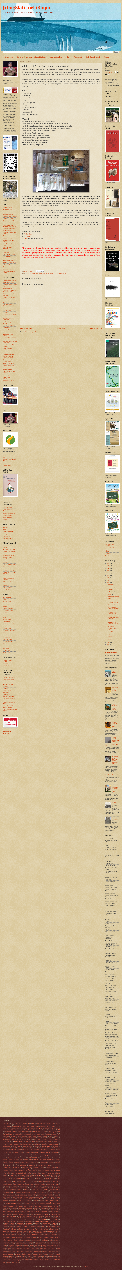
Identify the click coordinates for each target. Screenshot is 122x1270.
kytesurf (58, 1186)
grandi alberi (20, 1179)
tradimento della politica (8, 1254)
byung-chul (51, 1139)
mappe (29, 1195)
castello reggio (16, 1146)
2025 (108, 565)
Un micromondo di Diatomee (109, 545)
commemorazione (7, 1152)
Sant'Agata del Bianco (8, 534)
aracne (57, 1128)
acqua (53, 1123)
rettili (23, 1234)
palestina (4, 1212)
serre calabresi (47, 1243)
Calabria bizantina (18, 1141)
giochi (10, 1179)
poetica (17, 1226)
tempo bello (29, 1251)
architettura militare (20, 1129)
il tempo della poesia (8, 608)
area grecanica (38, 1129)
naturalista (46, 1206)
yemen (4, 1262)
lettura (40, 1191)
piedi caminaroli (49, 1217)
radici (57, 1231)
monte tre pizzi (33, 1203)
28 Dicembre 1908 (7, 209)
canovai (52, 1143)
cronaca (37, 1156)
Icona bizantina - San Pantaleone (8, 319)
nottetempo (20, 1208)
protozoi (52, 1229)
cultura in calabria (21, 1157)
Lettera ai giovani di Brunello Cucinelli (8, 706)
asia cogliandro (25, 1131)
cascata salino (45, 1144)
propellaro (46, 1229)
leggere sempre (44, 1189)
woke (53, 1260)
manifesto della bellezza (20, 1195)
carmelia (25, 1144)
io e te (52, 1184)
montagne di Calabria (10, 1203)
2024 (108, 568)
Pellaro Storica (6, 264)
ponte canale (15, 1228)
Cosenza (42, 1154)
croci (34, 1156)
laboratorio (31, 1187)
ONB (5, 1209)
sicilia (17, 1245)
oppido (13, 1209)
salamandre (56, 1235)
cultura (47, 1156)
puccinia (56, 1229)
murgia (36, 1205)
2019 (108, 580)
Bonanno (14, 1137)
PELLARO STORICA (114, 803)
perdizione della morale (14, 1217)
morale (53, 1203)
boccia (56, 1136)
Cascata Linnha (7, 576)
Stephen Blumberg (7, 515)
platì (24, 1219)
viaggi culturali (33, 1259)
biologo (29, 1136)
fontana (29, 1173)
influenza (20, 1184)
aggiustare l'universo (46, 1124)
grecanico (32, 1179)
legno (4, 1190)
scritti (21, 1242)
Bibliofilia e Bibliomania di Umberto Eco (111, 775)
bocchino (51, 1136)
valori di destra (23, 1257)
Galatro (5, 1178)
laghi (36, 1187)
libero (4, 1192)
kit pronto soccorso (57, 273)
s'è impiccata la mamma (9, 630)
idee (57, 1181)
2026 (108, 563)
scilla (18, 1242)
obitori (47, 1208)
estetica (42, 1167)
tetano (12, 1253)
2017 (108, 642)
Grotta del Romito (7, 310)
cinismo (24, 1149)
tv (27, 1256)
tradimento (56, 1253)
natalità (31, 1206)
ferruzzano (35, 1170)
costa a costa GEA (49, 1154)
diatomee (36, 1159)
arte (58, 1129)
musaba (41, 1205)
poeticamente (24, 1226)
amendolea (5, 1128)
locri (55, 1192)
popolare (38, 1228)
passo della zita (22, 1214)
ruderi (21, 1235)
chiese (44, 1147)
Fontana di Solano (7, 308)
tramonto (35, 1254)
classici (58, 1149)
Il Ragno (5, 606)
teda (18, 1251)
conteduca (24, 1154)
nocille (4, 1208)
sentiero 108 (11, 1243)
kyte (54, 1186)
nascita (16, 1206)
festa (40, 1170)
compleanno (15, 1152)
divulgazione (10, 1160)
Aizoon (4, 1126)
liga (47, 1192)
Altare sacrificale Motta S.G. (10, 280)
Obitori (4, 617)
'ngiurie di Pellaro (56, 57)
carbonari (16, 1144)
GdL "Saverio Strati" (93, 57)
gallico (10, 1178)
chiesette (7, 1149)
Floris (5, 1173)
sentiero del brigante (20, 1243)
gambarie (19, 1178)
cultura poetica (33, 1157)
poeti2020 (5, 1226)
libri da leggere (35, 1192)
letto (36, 1190)
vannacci (30, 1257)
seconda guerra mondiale (40, 1242)
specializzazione (51, 1246)
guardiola (9, 1181)
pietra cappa (6, 1219)
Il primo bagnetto (7, 604)
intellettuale (37, 1184)
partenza (56, 1212)
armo (55, 1129)
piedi (43, 1217)
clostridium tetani (7, 1150)
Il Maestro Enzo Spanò (8, 463)
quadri (25, 1231)
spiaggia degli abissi (16, 1248)
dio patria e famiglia (48, 1159)
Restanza (5, 686)
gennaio (110, 639)
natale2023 (26, 1206)
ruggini (34, 1235)
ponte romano (31, 1228)
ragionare (4, 1232)
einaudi (27, 1162)
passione (15, 1214)
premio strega (6, 1229)
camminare (5, 1143)
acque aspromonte (7, 1125)
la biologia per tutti (13, 1187)
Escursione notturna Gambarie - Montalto (113, 630)
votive (49, 1260)
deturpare (26, 1159)
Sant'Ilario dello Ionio (8, 538)
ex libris (4, 1168)
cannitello (43, 1143)
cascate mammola (6, 1146)
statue (41, 1248)
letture (46, 1191)
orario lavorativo (32, 1209)
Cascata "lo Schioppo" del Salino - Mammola (113, 619)
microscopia (21, 1200)
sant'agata (37, 1239)
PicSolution (28, 234)
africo (38, 1124)
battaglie (43, 1133)
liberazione (52, 1190)
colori (52, 1150)
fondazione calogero (22, 1173)
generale (42, 1178)
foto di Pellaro (37, 1175)
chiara (29, 1147)
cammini (13, 1143)
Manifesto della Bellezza (9, 677)
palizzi (9, 1212)
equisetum (24, 1164)
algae (28, 1126)
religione (8, 1234)
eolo (11, 1164)
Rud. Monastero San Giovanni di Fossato (8, 357)
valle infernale (11, 1257)
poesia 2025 (13, 1221)
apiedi (40, 1128)
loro (14, 1194)
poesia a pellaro (28, 1221)
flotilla (9, 1173)
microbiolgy (20, 1198)
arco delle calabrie (29, 1129)
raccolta (44, 1231)
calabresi (56, 1139)
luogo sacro (30, 1194)
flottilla (13, 1173)
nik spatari (56, 1206)
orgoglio (43, 1209)
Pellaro (67, 57)
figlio (27, 1172)
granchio (14, 1179)
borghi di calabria (31, 1137)
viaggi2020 (41, 1259)
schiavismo (56, 1240)
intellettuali (43, 1184)
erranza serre (57, 1164)
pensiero (41, 1216)
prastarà (47, 1228)
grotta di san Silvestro (51, 1179)
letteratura (17, 1190)
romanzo (54, 1234)
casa (38, 1144)
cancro (38, 1143)
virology (14, 1260)
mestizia (5, 613)
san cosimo (40, 1237)
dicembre (110, 584)
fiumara (48, 1172)
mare (34, 1195)
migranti (36, 1200)
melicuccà (26, 1197)
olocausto (52, 1208)
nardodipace (5, 1206)
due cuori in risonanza (113, 604)
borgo (40, 1137)
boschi (44, 1137)
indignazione (55, 1183)
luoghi (25, 1194)
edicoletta (5, 1162)
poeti (13, 1224)
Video (26, 239)
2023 (108, 570)
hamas (19, 1181)
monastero (5, 1201)
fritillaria (26, 1176)
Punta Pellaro (6, 1231)
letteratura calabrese (26, 1190)
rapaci (13, 1232)
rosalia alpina (6, 1235)
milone (41, 1200)
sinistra (31, 1245)
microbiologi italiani (28, 1198)
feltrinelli (15, 1170)
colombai (44, 1150)
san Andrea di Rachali (31, 1237)
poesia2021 (20, 1223)
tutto (24, 1256)
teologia (51, 1251)
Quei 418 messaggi (8, 684)
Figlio (4, 599)
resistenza (19, 1234)
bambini (18, 1133)
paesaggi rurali (10, 1211)
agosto (110, 594)
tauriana (13, 1251)
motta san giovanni (12, 1205)
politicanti (49, 1226)
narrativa (11, 1206)
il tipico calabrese (39, 1183)
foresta (43, 1173)
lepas (8, 1190)
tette (16, 1253)
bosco (50, 1137)
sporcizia (23, 1248)
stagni (33, 1248)
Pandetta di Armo (7, 352)
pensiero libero (47, 1216)
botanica (56, 1137)
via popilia (27, 1259)
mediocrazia (19, 1197)
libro (43, 1192)
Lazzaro (6, 1189)
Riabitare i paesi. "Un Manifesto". (8, 691)
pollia (54, 1226)
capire (57, 1143)
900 (28, 1123)
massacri (56, 1195)
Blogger (86, 1266)
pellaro (46, 1214)
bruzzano (40, 1139)
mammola (10, 1195)
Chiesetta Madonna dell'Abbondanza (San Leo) (9, 226)
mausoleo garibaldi (6, 1197)
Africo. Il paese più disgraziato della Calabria (115, 707)
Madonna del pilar (7, 332)
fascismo (58, 1168)
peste (22, 1217)
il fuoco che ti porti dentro (19, 1183)
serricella (53, 1243)
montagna (49, 1202)
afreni (34, 1124)
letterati (12, 1190)
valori (17, 1257)
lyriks (35, 1194)
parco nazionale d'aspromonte (43, 1212)
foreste (5, 1175)
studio (36, 1249)
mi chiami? (5, 615)
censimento (19, 1147)
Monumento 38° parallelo (9, 254)
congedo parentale (45, 1152)
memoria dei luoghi (39, 1197)
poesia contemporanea (41, 1221)
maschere (39, 1195)
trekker (45, 1254)
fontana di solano (36, 1173)
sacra (47, 1235)
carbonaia (10, 1144)
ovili (47, 1209)
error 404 (16, 1165)
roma (49, 1234)
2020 (108, 577)
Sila (21, 1245)
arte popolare (8, 1131)
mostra (5, 1205)
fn (16, 1173)
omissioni (58, 1208)
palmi (14, 1212)
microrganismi (13, 1200)
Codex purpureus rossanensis (29, 1150)
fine (37, 1172)
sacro (50, 1235)
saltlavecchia (14, 1237)
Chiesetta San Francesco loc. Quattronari (9, 229)
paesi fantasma (54, 1211)
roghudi (45, 1234)
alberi (8, 1126)
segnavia (48, 1242)
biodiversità (6, 1136)
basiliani (38, 1133)
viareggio (47, 1259)
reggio (30, 1232)
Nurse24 (27, 236)
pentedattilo (55, 1216)
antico (24, 1128)
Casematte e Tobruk (8, 218)
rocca (41, 1234)
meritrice (47, 1197)
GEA (32, 1178)
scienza (13, 1242)
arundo (19, 1131)
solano (4, 1246)
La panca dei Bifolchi (8, 610)
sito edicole (50, 1245)
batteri (48, 1133)
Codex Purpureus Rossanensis (7, 510)
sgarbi (5, 1245)
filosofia (32, 1172)
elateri (32, 1162)
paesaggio (17, 1211)
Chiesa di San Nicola (8, 288)
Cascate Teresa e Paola (9, 570)
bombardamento (6, 1137)
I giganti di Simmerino (8, 589)
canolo (48, 1143)
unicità (39, 1256)
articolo (14, 1131)
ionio (57, 1184)
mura (28, 1205)
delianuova (5, 1159)
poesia (43, 1220)
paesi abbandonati (35, 1211)
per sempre (5, 1217)
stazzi (45, 1248)
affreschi (29, 1124)
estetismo (48, 1167)
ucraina (30, 1256)
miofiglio (46, 1200)
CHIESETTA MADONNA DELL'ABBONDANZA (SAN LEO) (115, 788)
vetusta (9, 1259)
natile (36, 1206)
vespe (5, 1259)
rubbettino (16, 1235)
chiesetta (50, 1147)
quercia (39, 1231)
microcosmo (55, 1198)
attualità (49, 1131)
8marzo (24, 1123)
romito (58, 1234)
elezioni (36, 1162)
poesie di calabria (47, 1223)
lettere (32, 1190)
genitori (47, 1178)
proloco (36, 1229)
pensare (29, 1216)
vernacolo (51, 1257)
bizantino (40, 1136)
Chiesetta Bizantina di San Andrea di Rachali (9, 291)
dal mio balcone (7, 597)
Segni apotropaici (7, 369)
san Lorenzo (17, 1239)
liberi (57, 1190)
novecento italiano (28, 1208)
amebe (56, 1126)
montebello (48, 1203)
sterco (49, 1248)
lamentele (45, 1187)
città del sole (46, 1149)
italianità (12, 1186)
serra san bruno (35, 1243)
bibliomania (53, 1134)
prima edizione (13, 1229)
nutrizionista (42, 1208)
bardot (33, 1133)
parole (52, 1212)
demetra (16, 1159)
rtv (11, 1235)
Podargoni (5, 663)
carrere (34, 1144)
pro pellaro (20, 1229)
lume (21, 1194)
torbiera (30, 1253)
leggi (57, 1189)
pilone (20, 1219)
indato (50, 1183)
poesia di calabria (55, 1221)
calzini (50, 1141)
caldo (37, 1141)
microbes (8, 1198)
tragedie (29, 1254)
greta (41, 1179)
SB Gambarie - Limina (8, 555)
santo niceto (10, 1240)
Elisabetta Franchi (43, 1162)
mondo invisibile (27, 1201)
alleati (37, 1126)
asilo (31, 1131)
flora (59, 1172)
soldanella (9, 1246)
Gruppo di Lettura (7, 507)
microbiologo (47, 1198)
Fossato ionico (6, 536)
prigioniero (5, 626)
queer (30, 1231)
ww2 (57, 1260)
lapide (50, 1187)
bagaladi (6, 1133)
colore (49, 1150)
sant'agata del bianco (46, 1239)
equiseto (18, 1164)
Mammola (5, 527)
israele (7, 1186)
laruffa (54, 1187)
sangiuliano (31, 1239)
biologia (13, 1136)
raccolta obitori (50, 1231)
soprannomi (20, 1246)
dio (40, 1159)
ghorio (58, 1178)
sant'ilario (54, 1239)
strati (31, 1249)
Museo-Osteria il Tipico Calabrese (114, 724)
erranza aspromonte (47, 1164)
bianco (43, 1134)
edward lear (17, 1162)
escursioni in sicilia (56, 1165)
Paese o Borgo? (7, 694)
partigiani (4, 1214)
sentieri (56, 1242)
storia (53, 1248)
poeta (55, 1223)
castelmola (37, 1146)
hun (30, 1181)
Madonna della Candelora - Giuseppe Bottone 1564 (9, 338)
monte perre (26, 1203)
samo (25, 1237)
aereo (25, 1124)
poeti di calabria (36, 1224)
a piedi (32, 1123)
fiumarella (54, 1172)
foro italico (12, 1175)
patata (28, 1214)
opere (8, 1209)
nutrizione (36, 1208)
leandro (11, 1189)
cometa (58, 1150)
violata (5, 1260)
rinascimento (34, 1234)
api (36, 1128)
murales (31, 1205)
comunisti (27, 1152)
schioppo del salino (6, 1242)
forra (17, 1175)
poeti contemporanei (24, 1224)
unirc (47, 1256)
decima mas (55, 1157)
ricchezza (28, 1234)
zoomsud (17, 1262)
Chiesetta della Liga (8, 223)
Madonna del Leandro (8, 329)
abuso (49, 1123)
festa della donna (45, 1170)
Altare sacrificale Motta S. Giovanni (113, 623)
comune (21, 1152)
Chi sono (20, 57)
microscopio (29, 1200)
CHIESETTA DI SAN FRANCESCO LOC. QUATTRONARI (115, 760)
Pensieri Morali (6, 621)
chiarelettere (34, 1147)
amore (10, 1128)
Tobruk (20, 1253)
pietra (58, 1217)
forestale (58, 1173)
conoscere (5, 1154)
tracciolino (50, 1253)
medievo (13, 1197)
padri (4, 1211)
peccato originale (7, 619)
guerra (14, 1181)
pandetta (19, 1212)
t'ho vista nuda (6, 650)
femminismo (21, 1170)
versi (59, 1257)
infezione (14, 1184)
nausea (50, 1206)
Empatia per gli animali (8, 679)
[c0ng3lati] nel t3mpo (26, 7)
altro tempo (42, 1126)
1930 (8, 1123)
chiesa (39, 1147)
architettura (12, 1129)
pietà (55, 1217)
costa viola (56, 1154)
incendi (46, 1183)
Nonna (109, 598)
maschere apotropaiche (48, 1195)
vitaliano (27, 1260)
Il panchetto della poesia (9, 601)
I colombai (5, 312)
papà (24, 1212)
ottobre (110, 589)
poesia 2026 (20, 1221)
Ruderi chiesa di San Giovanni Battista (8, 360)
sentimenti (29, 1243)
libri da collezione (26, 1192)
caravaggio (5, 1144)
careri (21, 1144)
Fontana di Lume (7, 235)
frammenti (46, 1175)
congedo (37, 1152)
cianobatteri (13, 1149)
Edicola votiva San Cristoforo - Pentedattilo (9, 305)
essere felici (36, 1167)
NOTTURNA (111, 626)
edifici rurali (11, 1162)
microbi (14, 1198)
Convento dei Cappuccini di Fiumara (115, 689)
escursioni (34, 273)
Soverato (26, 1246)
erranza (38, 1164)
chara (25, 1147)
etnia (57, 1167)
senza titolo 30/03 (7, 641)
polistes (38, 1226)
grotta (44, 1179)
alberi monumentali (16, 1126)
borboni (19, 1137)
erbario (29, 1164)
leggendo (20, 1189)
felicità (11, 1170)
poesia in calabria (9, 1223)
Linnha (51, 1192)
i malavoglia (41, 1181)
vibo (51, 1259)
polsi (5, 1228)
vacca (54, 1256)
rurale (38, 1235)
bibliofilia (48, 1134)
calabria (29, 273)
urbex (50, 1256)
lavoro (58, 1187)
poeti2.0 (54, 1224)
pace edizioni (51, 1209)
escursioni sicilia (7, 1167)
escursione (23, 1165)
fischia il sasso (42, 1172)
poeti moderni (45, 1224)
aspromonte (36, 1131)
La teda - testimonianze (9, 325)
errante (33, 1164)
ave (59, 1131)
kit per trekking (48, 273)
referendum (24, 1232)
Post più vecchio (96, 328)
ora (27, 1209)
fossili (28, 1175)
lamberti (40, 1187)
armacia (50, 1129)
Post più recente (26, 328)
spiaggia (8, 1248)
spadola (32, 1246)
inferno (9, 1184)
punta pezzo (13, 1231)
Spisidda (5, 646)
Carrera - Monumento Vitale (10, 564)
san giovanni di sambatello (8, 1239)
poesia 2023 (54, 1219)
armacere (45, 1129)
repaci (13, 1234)
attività (45, 1131)
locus (59, 1192)
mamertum (56, 1194)
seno (53, 1242)
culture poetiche (44, 1157)
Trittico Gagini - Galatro (9, 375)
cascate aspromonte (53, 1144)
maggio (50, 1194)
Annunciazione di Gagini (9, 282)
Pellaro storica (21, 1216)
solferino (14, 1246)
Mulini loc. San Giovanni (9, 260)
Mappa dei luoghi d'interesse (7, 248)
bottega (4, 1139)
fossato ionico (22, 1175)
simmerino (26, 1245)
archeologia (5, 1129)
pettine (26, 1217)
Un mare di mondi (109, 547)
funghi (35, 1176)
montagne (57, 1202)
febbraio (110, 636)
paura (36, 1214)
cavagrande (55, 1146)
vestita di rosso (6, 652)
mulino (23, 1205)
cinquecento (29, 1149)
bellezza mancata (18, 1134)
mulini (19, 1205)
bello (34, 1134)
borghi (23, 1137)
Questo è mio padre (8, 628)
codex (13, 1150)
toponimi (25, 1253)
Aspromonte (78, 57)
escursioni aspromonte (44, 1165)
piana (34, 1217)
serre (41, 1243)
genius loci (52, 1178)
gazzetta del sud (26, 1178)
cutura (50, 1157)
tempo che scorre (37, 1251)
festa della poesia (55, 1170)
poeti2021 (12, 1226)
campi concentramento (26, 1143)
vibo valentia (57, 1259)
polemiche (33, 1226)
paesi (27, 1211)
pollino (58, 1226)
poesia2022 (29, 1223)
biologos (34, 1136)
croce (23, 1156)
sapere (15, 1240)
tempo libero (44, 1251)
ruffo (25, 1235)
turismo (16, 1256)
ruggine (29, 1235)
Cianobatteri (108, 553)
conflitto (32, 1152)
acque (57, 1123)
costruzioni (5, 1156)
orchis (38, 1209)
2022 (108, 573)
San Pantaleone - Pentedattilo (7, 584)
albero (24, 1126)
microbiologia (38, 1198)
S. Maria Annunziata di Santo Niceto (8, 366)
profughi (32, 1229)
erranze (6, 1165)
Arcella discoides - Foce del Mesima (113, 601)
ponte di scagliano (23, 1228)
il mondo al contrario (30, 1183)
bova (13, 1139)
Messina (52, 1197)
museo (45, 1205)
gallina (14, 1178)
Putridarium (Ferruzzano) (9, 354)
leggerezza (52, 1189)
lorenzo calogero (8, 1194)
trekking (64, 273)
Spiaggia (5, 643)
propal (41, 1229)
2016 (108, 644)
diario (31, 1159)
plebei (28, 1219)
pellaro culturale (56, 1214)
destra (21, 1159)
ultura (35, 1256)
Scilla (4, 529)
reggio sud (47, 1232)
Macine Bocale (6, 327)
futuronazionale (48, 1176)
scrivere (25, 1242)
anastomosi (15, 1128)
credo (9, 1156)
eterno (53, 1167)
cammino (18, 1143)
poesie (37, 1223)
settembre (110, 591)
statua (37, 1248)
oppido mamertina (21, 1209)
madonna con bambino (43, 1194)
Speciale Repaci (7, 465)
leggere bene (35, 1189)
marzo (110, 634)
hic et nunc (25, 1181)
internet (48, 1184)
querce (34, 1231)
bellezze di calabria (27, 1134)
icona (46, 1181)
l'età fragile (6, 1187)
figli (22, 1172)
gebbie (37, 1178)
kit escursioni (40, 273)
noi (7, 1208)
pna (32, 1219)
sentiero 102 (5, 1243)
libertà (7, 1192)
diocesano (58, 1159)
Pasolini (10, 1214)
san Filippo (46, 1237)
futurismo (41, 1176)
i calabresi (35, 1181)
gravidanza (26, 1179)
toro (45, 1253)
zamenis (8, 1262)
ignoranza (10, 1183)
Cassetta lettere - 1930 (8, 220)
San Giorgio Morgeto (8, 531)
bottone (8, 1139)
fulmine (31, 1176)
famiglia (28, 1169)
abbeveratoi (39, 1123)
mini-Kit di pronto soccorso (9, 549)
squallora (28, 1248)
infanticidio (5, 1184)
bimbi (59, 1134)
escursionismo (15, 1167)
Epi (14, 1164)
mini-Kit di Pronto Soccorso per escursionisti (112, 614)
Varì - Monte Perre (7, 587)
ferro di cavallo (28, 1170)
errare (11, 1165)
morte (58, 1203)
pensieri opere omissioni (9, 624)
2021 (108, 575)
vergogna (45, 1257)
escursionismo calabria (27, 1167)
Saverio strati (21, 1240)
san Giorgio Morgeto (54, 1237)
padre (57, 1209)
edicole (39, 1160)
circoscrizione (36, 1149)
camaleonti (56, 1141)
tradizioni (24, 1254)
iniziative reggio (26, 1184)
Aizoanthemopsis (55, 1124)
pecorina (41, 1214)
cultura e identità (11, 1157)
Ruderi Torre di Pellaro (8, 266)
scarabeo (28, 1240)
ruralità (42, 1235)
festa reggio (7, 1172)
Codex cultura (19, 1150)
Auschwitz (55, 1131)
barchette (28, 1133)
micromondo (5, 1200)
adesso (20, 1124)
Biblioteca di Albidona (8, 696)
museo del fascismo (53, 1205)
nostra (15, 1208)
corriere (29, 1154)
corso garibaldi (36, 1154)
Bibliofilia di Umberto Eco (9, 513)
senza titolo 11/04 (7, 637)
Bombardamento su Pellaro (10, 216)
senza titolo (6, 635)
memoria (32, 1197)
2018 (108, 582)
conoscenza (55, 1152)
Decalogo (5, 688)
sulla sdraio (6, 648)
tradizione (17, 1254)
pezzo (30, 1217)
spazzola (44, 1246)
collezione (39, 1150)
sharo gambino (12, 1245)
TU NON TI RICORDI (111, 652)
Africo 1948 (6, 666)
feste (19, 1172)
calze (46, 1141)
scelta (51, 1240)
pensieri (35, 1216)
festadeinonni (14, 1172)
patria (32, 1214)
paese (22, 1211)
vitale (23, 1260)
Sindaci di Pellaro (7, 269)
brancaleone (19, 1139)
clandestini (53, 1149)
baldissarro (12, 1133)
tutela (20, 1256)
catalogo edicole (46, 1146)
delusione (10, 1159)
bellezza (54, 1133)
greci (37, 1179)
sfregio (58, 1243)
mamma (4, 1195)
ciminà (19, 1149)
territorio (4, 1253)
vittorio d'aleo (40, 1260)
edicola (34, 1160)
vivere (45, 1260)
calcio (33, 1141)
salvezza (20, 1237)
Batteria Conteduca (8, 214)
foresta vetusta (51, 1173)
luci (17, 1194)
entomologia (57, 1162)
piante (38, 1217)
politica (43, 1226)
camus (34, 1143)
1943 (12, 1123)
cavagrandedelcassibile (7, 1147)
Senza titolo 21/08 (7, 639)
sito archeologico (42, 1245)
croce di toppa (28, 1156)
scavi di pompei (45, 1240)
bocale (45, 1136)
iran (3, 1186)
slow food (56, 1245)
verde (40, 1257)
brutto (35, 1139)
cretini (13, 1156)
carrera (29, 1144)
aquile (53, 1128)
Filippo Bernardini (7, 517)
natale (20, 1206)
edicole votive (54, 1161)
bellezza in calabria (7, 1134)
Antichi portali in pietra (8, 212)
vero (55, 1257)
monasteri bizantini (54, 1200)
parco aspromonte (31, 1212)
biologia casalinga (22, 1136)
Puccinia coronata (109, 555)
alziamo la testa (50, 1126)
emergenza (51, 1162)
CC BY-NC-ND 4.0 (112, 73)
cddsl (15, 1147)
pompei (9, 1228)
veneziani (35, 1257)
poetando (5, 1224)
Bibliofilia (5, 519)
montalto (20, 1203)
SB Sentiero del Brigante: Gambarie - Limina (113, 608)
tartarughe (5, 1251)
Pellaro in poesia (10, 1216)
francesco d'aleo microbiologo (9, 1176)
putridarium (20, 1231)
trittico (11, 1256)
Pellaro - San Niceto (8, 581)
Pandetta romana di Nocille (9, 262)
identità (4, 1183)
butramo (45, 1139)
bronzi (25, 1139)
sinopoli (35, 1245)
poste (42, 1228)
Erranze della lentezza (113, 596)
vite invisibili (33, 1260)
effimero (22, 1162)
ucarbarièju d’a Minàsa (8, 380)
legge (15, 1189)
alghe (32, 1126)
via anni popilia (20, 1259)
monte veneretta (41, 1203)
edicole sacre (46, 1160)
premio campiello (54, 1228)
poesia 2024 (6, 1221)
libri (12, 1192)
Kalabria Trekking (23, 1186)
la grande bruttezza (23, 1187)
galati (58, 1176)
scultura (31, 1242)
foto (32, 1175)
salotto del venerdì (6, 1237)
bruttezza (30, 1139)
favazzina (6, 1170)
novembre (110, 587)
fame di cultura (19, 1169)
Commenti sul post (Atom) (31, 331)
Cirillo (42, 1149)
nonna (11, 1208)
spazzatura (38, 1246)
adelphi (16, 1124)
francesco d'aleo (54, 1175)
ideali (54, 1181)
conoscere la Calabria (14, 1154)
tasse (9, 1251)
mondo (20, 1201)
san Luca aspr (24, 1239)
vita (19, 1260)
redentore (18, 1232)
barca (23, 1133)
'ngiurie (4, 1123)
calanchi (28, 1141)
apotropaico (47, 1128)
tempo (22, 1251)
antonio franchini (31, 1128)
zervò (13, 1262)
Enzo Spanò (6, 1164)
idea (50, 1181)
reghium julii (53, 1232)
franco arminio (20, 1176)
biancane (38, 1134)
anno (20, 1128)
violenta (10, 1260)
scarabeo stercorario (36, 1240)
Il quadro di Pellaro (7, 238)
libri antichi (18, 1192)
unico (43, 1256)
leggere (26, 1189)
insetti (32, 1184)
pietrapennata (14, 1219)
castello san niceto (27, 1146)
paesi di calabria (45, 1211)
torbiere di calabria (38, 1253)
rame (9, 1232)
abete (45, 1123)
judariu (16, 1186)
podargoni (37, 1219)
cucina (42, 1156)
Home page (9, 57)
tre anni (40, 1254)
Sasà (4, 632)
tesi (9, 1253)
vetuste (14, 1259)
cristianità (18, 1156)
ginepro (5, 1179)
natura (40, 1206)
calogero (41, 1141)
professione (26, 1229)
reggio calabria (38, 1232)
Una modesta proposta (8, 682)
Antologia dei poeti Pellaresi (36, 57)
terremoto (56, 1251)
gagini (53, 1176)
